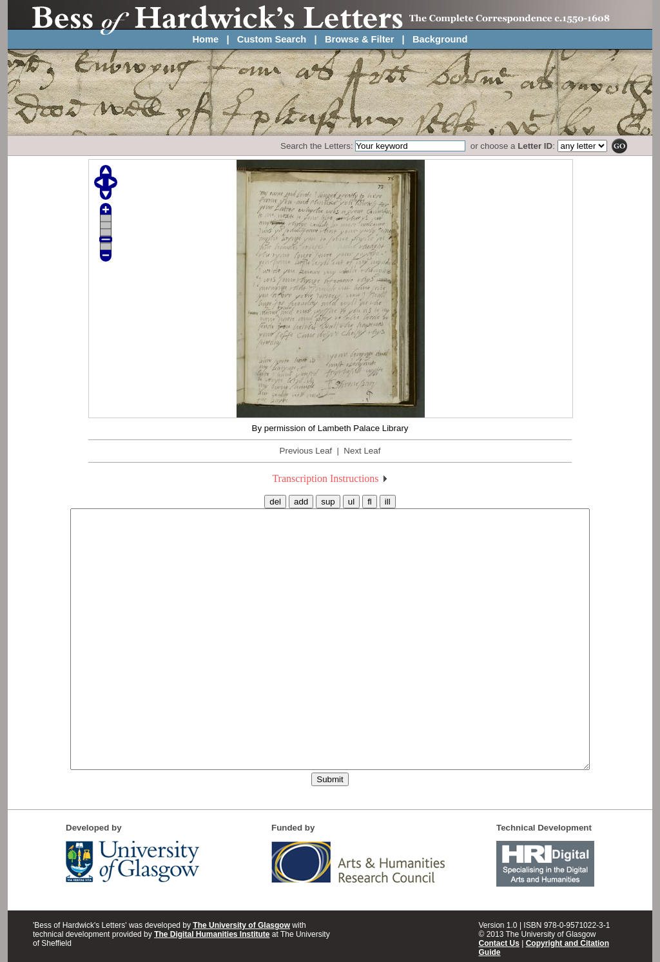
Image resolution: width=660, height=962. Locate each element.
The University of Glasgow (241, 925)
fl (369, 501)
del (275, 501)
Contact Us (499, 943)
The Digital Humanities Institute (211, 934)
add (301, 501)
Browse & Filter (359, 39)
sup (328, 501)
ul (351, 501)
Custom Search (272, 39)
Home (206, 39)
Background (440, 39)
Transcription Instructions (329, 478)
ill (388, 501)
